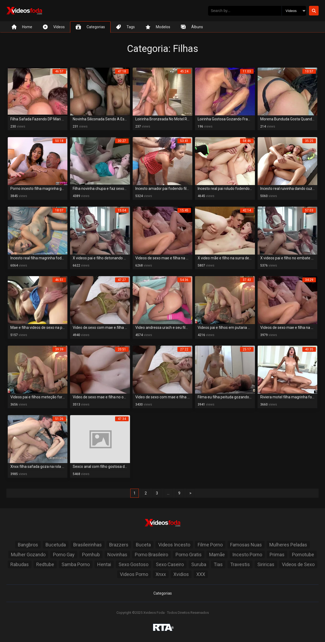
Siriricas (265, 564)
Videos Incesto (174, 544)
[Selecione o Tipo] (294, 11)
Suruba (198, 564)
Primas (277, 554)
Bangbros (28, 544)
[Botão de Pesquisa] (314, 10)
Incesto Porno (247, 554)
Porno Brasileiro (151, 554)
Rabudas (19, 564)
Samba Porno (76, 564)
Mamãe (217, 554)
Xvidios (181, 574)
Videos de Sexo (298, 564)
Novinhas (117, 554)
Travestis (240, 564)
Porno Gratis (189, 554)
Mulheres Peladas (288, 544)
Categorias (162, 593)
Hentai (104, 564)
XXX (200, 574)
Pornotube (303, 554)
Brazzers (118, 544)
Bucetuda (56, 544)
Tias (218, 564)
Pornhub (91, 554)
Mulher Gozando (28, 554)
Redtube (45, 564)
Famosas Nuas (246, 544)
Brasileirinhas (87, 544)
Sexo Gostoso (133, 564)
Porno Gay (64, 554)
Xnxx (161, 574)
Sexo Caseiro (170, 564)
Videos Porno (134, 574)
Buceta (143, 544)
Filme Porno (210, 544)
